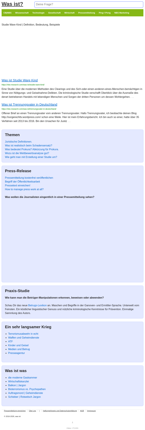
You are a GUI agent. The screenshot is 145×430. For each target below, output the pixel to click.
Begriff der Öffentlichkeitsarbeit (22, 181)
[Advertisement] (69, 52)
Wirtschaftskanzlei (18, 381)
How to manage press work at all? (24, 189)
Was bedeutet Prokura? (18, 149)
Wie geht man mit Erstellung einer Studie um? (31, 157)
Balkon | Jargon (17, 385)
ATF (10, 341)
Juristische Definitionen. (18, 141)
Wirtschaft (69, 13)
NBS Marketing (121, 13)
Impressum (91, 411)
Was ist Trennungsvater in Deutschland (29, 104)
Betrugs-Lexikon (37, 305)
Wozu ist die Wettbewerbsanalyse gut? (27, 153)
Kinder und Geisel (18, 345)
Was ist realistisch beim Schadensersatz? (28, 145)
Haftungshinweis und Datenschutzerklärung (60, 411)
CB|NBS (8, 13)
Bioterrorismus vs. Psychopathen (27, 389)
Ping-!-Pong (105, 13)
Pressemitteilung (86, 13)
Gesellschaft (54, 13)
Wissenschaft (22, 13)
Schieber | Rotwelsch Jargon (24, 396)
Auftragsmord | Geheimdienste (25, 393)
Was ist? (12, 4)
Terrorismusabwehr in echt (23, 333)
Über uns (32, 411)
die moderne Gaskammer (22, 377)
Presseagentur (16, 353)
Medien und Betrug (19, 349)
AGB (82, 411)
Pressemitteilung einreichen (15, 411)
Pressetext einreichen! (17, 185)
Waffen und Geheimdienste (23, 337)
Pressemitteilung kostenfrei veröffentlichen (29, 177)
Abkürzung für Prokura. (45, 149)
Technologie (38, 13)
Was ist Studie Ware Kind (20, 80)
